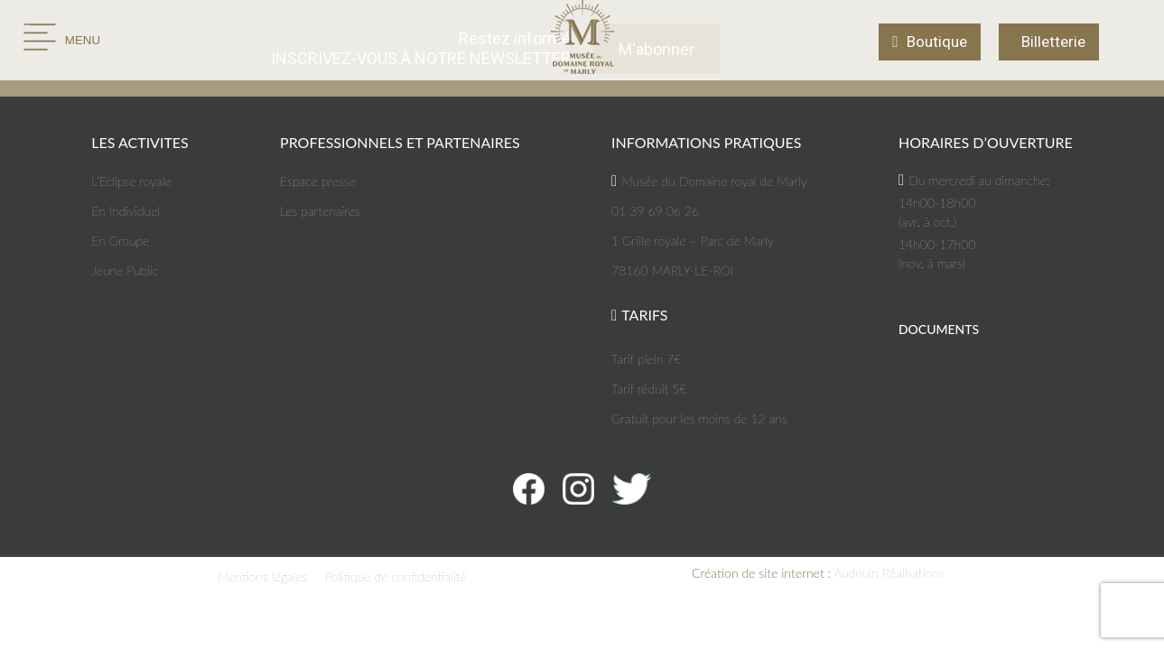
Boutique (937, 41)
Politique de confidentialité (396, 576)
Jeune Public (124, 270)
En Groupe (120, 240)
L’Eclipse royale (131, 181)
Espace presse (318, 181)
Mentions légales (263, 576)
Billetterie (1053, 41)
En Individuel (125, 210)
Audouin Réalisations (818, 572)
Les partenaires (320, 210)
